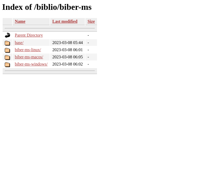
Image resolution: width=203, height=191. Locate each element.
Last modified (64, 21)
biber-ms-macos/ (29, 57)
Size (91, 21)
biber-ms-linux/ (28, 49)
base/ (19, 42)
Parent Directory (29, 35)
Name (20, 21)
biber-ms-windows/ (31, 64)
